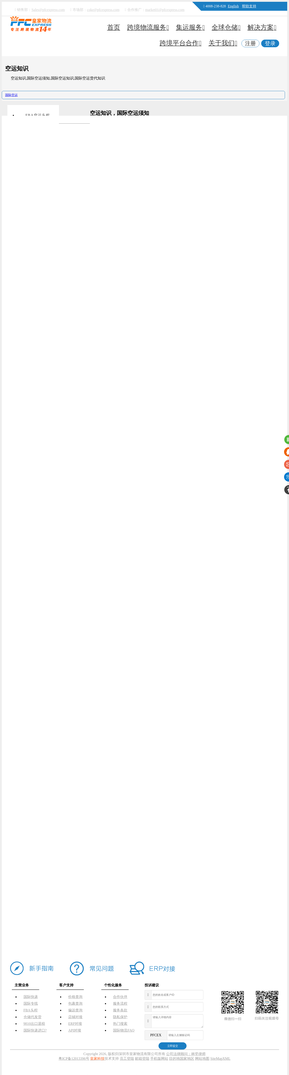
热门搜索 (120, 1024)
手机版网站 (159, 1058)
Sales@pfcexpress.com (48, 10)
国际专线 (31, 1003)
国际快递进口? (35, 1030)
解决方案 (262, 27)
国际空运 (11, 95)
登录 (270, 43)
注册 (250, 43)
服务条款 (120, 1010)
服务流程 (120, 1003)
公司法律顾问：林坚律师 (186, 1054)
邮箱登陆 (142, 1058)
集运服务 (190, 27)
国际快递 (31, 997)
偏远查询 (75, 1010)
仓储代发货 (32, 1017)
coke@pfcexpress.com (103, 10)
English (233, 6)
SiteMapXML (220, 1058)
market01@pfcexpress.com (165, 10)
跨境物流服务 (148, 27)
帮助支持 (249, 6)
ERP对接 (75, 1024)
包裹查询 (75, 1003)
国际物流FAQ (123, 1030)
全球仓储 (226, 27)
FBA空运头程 (37, 115)
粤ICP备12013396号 (74, 1058)
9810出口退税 (34, 1024)
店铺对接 (75, 1017)
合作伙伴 (120, 997)
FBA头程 (31, 1010)
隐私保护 (120, 1017)
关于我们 (223, 43)
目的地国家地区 (181, 1058)
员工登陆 (127, 1058)
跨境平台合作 (181, 43)
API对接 (74, 1030)
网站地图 (202, 1058)
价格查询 (75, 997)
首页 (113, 27)
